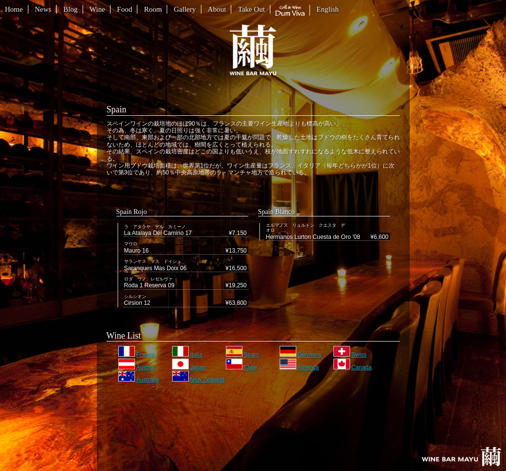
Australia (138, 379)
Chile (241, 367)
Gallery (185, 9)
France (136, 354)
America (299, 367)
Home (14, 9)
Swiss (350, 354)
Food (124, 9)
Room (153, 9)
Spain (242, 354)
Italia (187, 354)
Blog (71, 9)
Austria (136, 367)
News (43, 9)
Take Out (251, 9)
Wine (97, 9)
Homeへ (461, 456)
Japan (189, 367)
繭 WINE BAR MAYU (253, 49)
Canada (352, 367)
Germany (301, 354)
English (327, 9)
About (217, 9)
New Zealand (198, 379)
